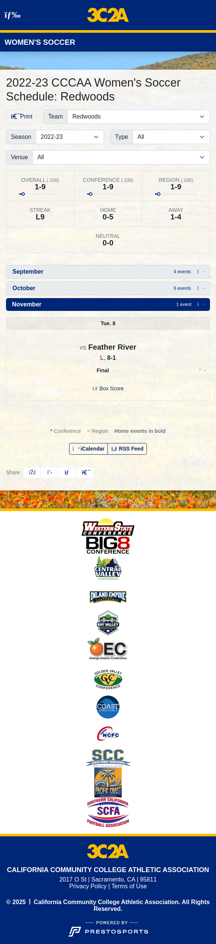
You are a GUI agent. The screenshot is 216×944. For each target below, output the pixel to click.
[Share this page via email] (67, 472)
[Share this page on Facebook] (32, 472)
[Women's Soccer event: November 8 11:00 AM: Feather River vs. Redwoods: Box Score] (108, 388)
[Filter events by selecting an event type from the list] (171, 137)
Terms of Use (129, 886)
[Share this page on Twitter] (50, 472)
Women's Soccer (40, 42)
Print (21, 116)
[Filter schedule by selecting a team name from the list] (138, 117)
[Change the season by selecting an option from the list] (70, 137)
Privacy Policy (88, 886)
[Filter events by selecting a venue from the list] (121, 157)
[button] (108, 272)
